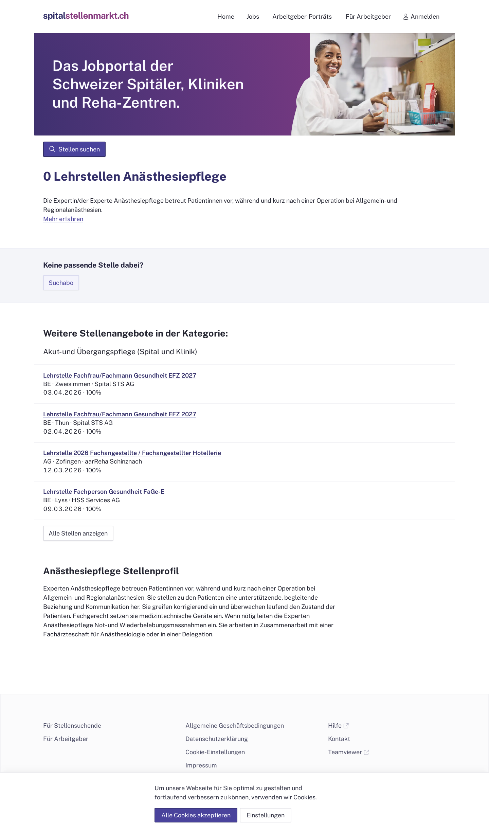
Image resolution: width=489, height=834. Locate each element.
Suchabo (61, 282)
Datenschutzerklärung (216, 738)
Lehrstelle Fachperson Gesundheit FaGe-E (103, 491)
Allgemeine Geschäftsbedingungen (234, 725)
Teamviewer (348, 752)
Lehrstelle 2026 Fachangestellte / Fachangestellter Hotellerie (132, 452)
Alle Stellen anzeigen (78, 533)
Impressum (201, 765)
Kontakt (339, 738)
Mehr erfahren (63, 218)
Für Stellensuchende (72, 725)
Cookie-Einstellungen (215, 752)
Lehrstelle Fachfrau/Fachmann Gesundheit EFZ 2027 (119, 375)
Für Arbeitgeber (65, 738)
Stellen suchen (74, 149)
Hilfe (338, 725)
